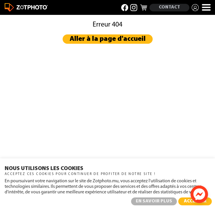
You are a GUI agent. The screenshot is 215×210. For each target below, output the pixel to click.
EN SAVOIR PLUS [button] (154, 201)
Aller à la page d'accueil (108, 39)
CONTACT (169, 7)
